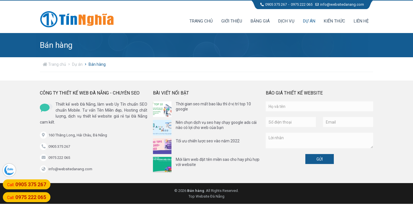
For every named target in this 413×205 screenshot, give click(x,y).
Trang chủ (201, 21)
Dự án (309, 21)
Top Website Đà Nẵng (206, 196)
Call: (26, 184)
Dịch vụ (286, 21)
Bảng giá (260, 21)
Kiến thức (334, 21)
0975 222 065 (301, 4)
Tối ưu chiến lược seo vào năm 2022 (208, 141)
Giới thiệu (231, 21)
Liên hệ (361, 21)
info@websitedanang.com (339, 4)
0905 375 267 (273, 4)
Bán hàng (97, 64)
